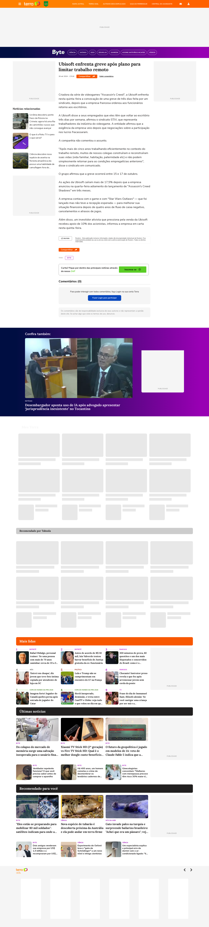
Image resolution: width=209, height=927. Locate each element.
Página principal (32, 4)
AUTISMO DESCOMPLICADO (114, 4)
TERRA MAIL (94, 4)
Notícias (28, 401)
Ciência (64, 817)
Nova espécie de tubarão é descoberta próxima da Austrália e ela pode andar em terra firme (82, 824)
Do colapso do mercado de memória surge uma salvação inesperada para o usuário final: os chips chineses (37, 747)
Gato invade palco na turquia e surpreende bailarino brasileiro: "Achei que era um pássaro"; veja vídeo (127, 824)
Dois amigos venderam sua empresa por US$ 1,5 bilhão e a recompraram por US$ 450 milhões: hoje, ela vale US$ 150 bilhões (44, 846)
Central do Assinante (162, 4)
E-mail (181, 4)
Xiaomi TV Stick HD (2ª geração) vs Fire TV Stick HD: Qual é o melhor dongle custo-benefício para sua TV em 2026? (82, 747)
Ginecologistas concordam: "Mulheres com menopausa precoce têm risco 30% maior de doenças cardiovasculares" (135, 769)
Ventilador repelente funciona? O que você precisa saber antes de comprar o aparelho (44, 769)
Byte (69, 258)
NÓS (31, 666)
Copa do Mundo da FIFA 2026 (46, 4)
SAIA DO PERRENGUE (138, 4)
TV (121, 687)
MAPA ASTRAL (78, 4)
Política (78, 666)
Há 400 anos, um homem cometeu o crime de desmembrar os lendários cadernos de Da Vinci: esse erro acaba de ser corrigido (90, 769)
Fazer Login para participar (104, 298)
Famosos (123, 646)
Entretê (32, 646)
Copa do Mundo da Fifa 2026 (41, 687)
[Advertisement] (171, 769)
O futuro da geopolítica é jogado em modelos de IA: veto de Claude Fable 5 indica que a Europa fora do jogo (126, 747)
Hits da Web (111, 817)
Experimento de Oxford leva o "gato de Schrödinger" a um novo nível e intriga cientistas (90, 846)
